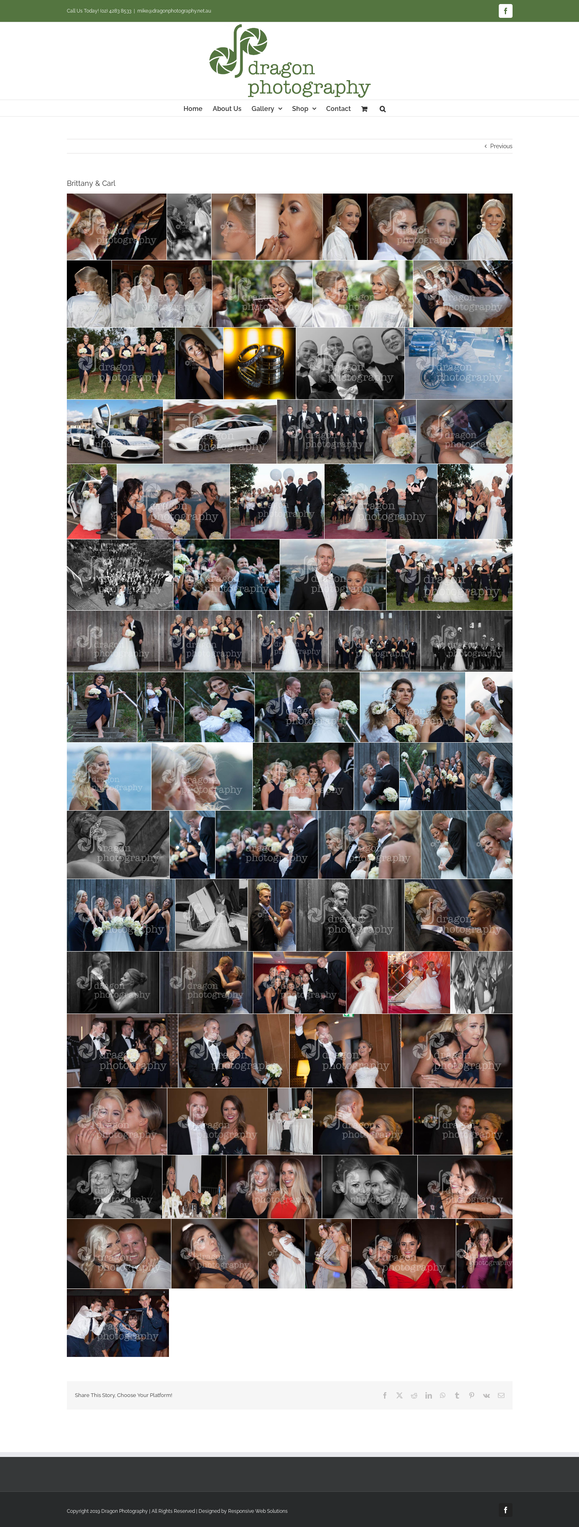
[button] (383, 108)
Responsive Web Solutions (258, 1511)
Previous (501, 146)
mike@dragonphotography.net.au (174, 11)
